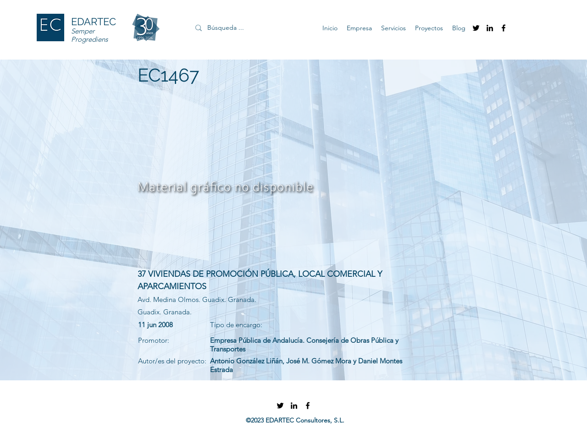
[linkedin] (489, 28)
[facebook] (503, 28)
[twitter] (476, 28)
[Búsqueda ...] (247, 28)
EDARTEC (93, 21)
